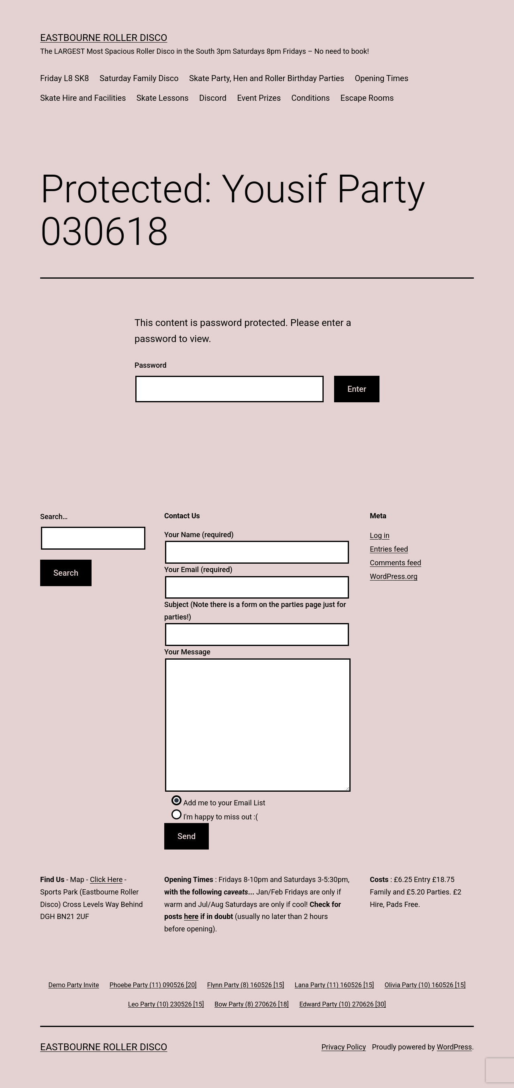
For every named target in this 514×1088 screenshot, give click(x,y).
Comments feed (395, 562)
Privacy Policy (343, 1047)
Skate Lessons (163, 98)
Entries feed (389, 549)
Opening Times (381, 78)
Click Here (106, 879)
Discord (212, 98)
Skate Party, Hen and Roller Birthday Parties (266, 78)
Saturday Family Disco (139, 78)
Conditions (311, 98)
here (191, 916)
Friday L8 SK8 (64, 78)
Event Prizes (259, 98)
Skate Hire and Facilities (83, 98)
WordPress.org (394, 576)
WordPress (454, 1047)
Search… (54, 516)
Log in (380, 535)
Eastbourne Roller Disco (103, 37)
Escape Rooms (367, 98)
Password (151, 365)
